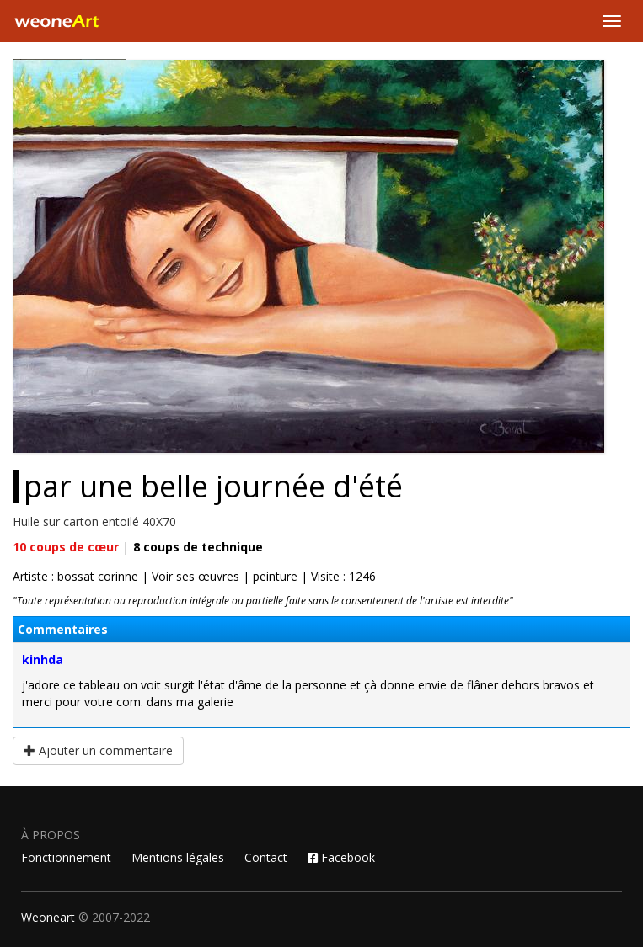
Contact (265, 857)
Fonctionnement (66, 857)
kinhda (42, 660)
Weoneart (48, 917)
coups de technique (198, 547)
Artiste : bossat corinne (75, 576)
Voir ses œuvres (195, 576)
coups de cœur (66, 547)
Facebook (341, 857)
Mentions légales (177, 857)
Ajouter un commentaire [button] (98, 750)
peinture (275, 576)
